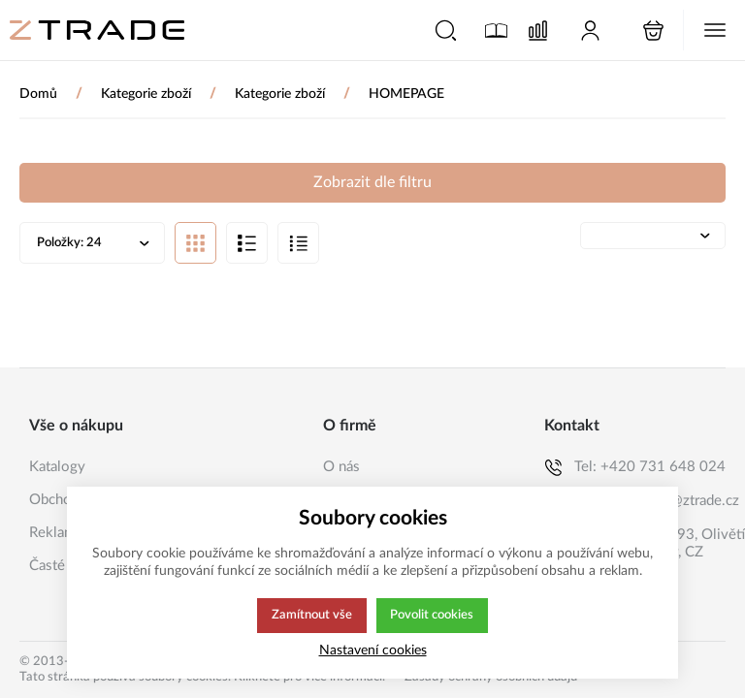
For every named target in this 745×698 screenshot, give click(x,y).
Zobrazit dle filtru (372, 182)
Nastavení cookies (373, 650)
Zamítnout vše (310, 615)
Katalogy (57, 467)
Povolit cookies (432, 615)
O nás (341, 467)
